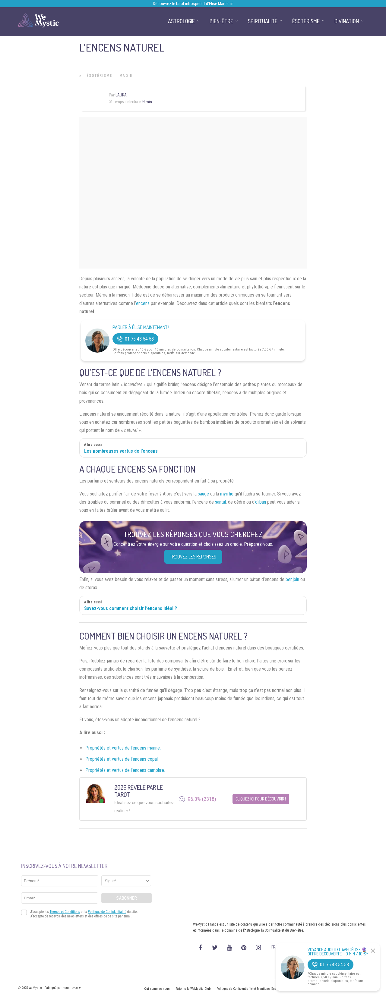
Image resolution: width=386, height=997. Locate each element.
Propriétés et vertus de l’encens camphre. (125, 770)
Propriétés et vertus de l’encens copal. (122, 759)
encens (143, 303)
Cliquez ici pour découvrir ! (261, 798)
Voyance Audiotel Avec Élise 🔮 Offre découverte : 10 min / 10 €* (338, 952)
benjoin (292, 579)
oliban (260, 502)
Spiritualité (262, 21)
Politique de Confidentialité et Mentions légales (249, 989)
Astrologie (181, 21)
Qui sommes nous (157, 989)
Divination (346, 21)
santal (220, 502)
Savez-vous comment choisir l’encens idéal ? (130, 608)
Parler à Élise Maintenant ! (140, 327)
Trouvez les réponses (193, 557)
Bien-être (221, 21)
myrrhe (226, 494)
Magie (125, 76)
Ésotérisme (99, 76)
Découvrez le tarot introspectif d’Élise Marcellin (193, 3)
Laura (121, 94)
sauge (203, 494)
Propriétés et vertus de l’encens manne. (123, 748)
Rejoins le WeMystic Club (193, 989)
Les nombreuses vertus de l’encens (121, 451)
